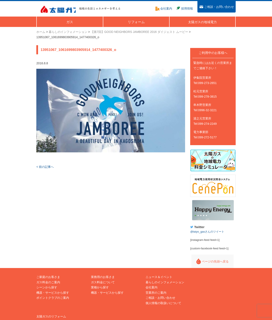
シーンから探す (46, 283)
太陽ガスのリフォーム (204, 273)
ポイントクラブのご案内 (52, 294)
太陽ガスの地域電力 (202, 278)
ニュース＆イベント (151, 273)
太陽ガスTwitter (199, 299)
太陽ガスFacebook (201, 294)
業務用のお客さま (99, 273)
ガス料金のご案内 (48, 278)
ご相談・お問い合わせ (153, 294)
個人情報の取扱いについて (156, 299)
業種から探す (96, 283)
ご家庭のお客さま (48, 273)
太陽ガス (56, 8)
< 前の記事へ (45, 167)
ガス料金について (99, 278)
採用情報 (195, 283)
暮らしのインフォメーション (157, 278)
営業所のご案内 (148, 289)
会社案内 (144, 283)
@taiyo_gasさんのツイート (211, 228)
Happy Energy (215, 207)
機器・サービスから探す (52, 289)
